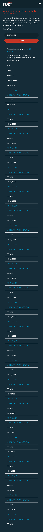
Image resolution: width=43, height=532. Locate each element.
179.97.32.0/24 (12, 90)
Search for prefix (8, 29)
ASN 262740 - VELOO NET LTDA (18, 95)
